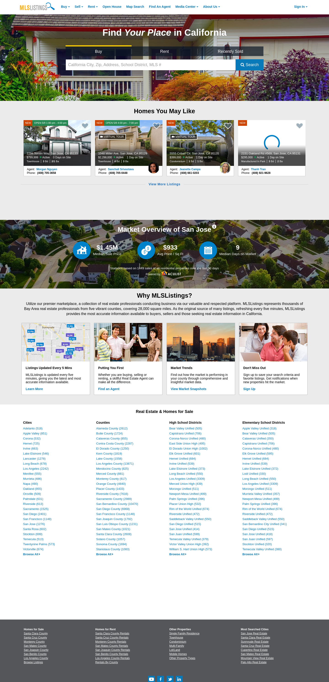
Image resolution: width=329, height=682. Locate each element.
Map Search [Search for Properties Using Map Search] (135, 6)
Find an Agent (108, 389)
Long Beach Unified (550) (186, 473)
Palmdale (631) (33, 499)
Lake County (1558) (109, 458)
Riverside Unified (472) (184, 514)
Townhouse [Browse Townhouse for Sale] (176, 637)
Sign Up (249, 389)
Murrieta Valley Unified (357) (261, 494)
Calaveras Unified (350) (258, 438)
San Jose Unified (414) (184, 529)
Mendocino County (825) (112, 468)
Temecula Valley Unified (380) (262, 549)
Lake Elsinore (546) (36, 453)
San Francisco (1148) (37, 519)
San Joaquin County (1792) (114, 519)
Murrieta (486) (32, 478)
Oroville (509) (32, 494)
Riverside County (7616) (112, 494)
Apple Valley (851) (35, 433)
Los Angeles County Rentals (112, 658)
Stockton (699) (32, 534)
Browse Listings (33, 662)
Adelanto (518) (32, 428)
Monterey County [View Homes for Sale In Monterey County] (34, 641)
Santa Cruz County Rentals (111, 637)
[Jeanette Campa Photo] (225, 166)
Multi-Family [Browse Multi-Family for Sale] (176, 645)
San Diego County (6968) (113, 509)
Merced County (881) (110, 473)
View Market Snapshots (188, 389)
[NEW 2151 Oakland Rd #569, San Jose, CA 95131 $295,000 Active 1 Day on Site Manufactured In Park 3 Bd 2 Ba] (272, 143)
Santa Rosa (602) (34, 529)
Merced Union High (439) (185, 483)
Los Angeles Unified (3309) (187, 478)
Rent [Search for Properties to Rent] (164, 51)
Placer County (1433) (110, 489)
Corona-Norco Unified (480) (187, 438)
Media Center (185, 6)
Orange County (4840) (111, 483)
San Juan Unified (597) (257, 539)
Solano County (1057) (110, 539)
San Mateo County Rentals (111, 645)
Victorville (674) (33, 549)
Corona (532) (32, 438)
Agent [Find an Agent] (160, 6)
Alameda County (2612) (111, 428)
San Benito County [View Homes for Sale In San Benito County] (35, 654)
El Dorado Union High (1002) (188, 448)
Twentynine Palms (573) (39, 544)
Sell (77, 6)
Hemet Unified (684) (182, 458)
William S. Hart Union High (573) (190, 549)
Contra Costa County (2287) (114, 443)
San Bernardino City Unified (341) (264, 524)
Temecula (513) (33, 539)
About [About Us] (210, 6)
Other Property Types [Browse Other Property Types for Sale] (182, 658)
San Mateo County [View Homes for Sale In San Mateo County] (35, 645)
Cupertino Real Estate (254, 650)
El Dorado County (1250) (112, 448)
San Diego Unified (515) (185, 524)
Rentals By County (106, 662)
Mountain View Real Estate (257, 658)
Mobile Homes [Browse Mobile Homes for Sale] (178, 654)
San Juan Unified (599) (184, 534)
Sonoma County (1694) (111, 544)
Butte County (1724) (109, 433)
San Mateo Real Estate (255, 654)
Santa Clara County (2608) (114, 534)
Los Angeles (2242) (36, 468)
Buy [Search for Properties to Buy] (98, 51)
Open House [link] (112, 6)
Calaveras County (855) (111, 438)
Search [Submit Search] (250, 64)
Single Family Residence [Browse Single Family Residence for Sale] (184, 633)
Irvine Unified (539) (181, 463)
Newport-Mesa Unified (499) (188, 494)
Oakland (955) (32, 489)
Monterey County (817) (111, 478)
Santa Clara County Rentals (112, 633)
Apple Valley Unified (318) (259, 428)
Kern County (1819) (109, 453)
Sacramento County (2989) (114, 499)
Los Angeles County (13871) (115, 463)
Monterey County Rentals (110, 641)
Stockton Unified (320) (257, 544)
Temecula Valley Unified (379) (189, 539)
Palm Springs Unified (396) (187, 499)
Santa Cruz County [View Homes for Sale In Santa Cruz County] (35, 637)
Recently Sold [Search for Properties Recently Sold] (230, 51)
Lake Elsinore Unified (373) (187, 468)
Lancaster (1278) (34, 458)
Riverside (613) (33, 504)
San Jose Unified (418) (257, 534)
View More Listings (164, 184)
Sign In (299, 6)
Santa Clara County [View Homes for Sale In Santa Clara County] (36, 633)
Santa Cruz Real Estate (255, 645)
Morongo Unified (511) (184, 489)
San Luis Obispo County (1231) (117, 524)
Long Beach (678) (35, 463)
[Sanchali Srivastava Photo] (153, 166)
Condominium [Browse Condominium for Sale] (177, 641)
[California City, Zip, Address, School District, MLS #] (151, 64)
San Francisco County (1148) (115, 514)
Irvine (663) (30, 448)
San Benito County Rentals (111, 654)
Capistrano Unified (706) (185, 433)
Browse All (31, 554)
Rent (91, 6)
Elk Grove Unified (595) (257, 453)
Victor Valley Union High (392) (189, 544)
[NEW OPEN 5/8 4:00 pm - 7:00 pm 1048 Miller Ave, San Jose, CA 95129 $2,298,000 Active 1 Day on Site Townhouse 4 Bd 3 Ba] (129, 143)
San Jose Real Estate (254, 633)
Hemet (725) (31, 443)
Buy (64, 6)
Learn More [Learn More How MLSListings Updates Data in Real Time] (34, 389)
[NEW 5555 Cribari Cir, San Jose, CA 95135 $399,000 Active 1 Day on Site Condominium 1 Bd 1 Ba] (200, 143)
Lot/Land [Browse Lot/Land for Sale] (174, 650)
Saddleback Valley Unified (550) (190, 519)
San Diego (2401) (34, 514)
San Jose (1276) (34, 524)
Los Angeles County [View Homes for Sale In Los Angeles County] (36, 658)
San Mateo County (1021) (113, 529)
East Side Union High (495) (187, 443)
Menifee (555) (32, 473)
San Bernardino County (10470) (117, 504)
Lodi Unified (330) (254, 473)
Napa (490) (30, 483)
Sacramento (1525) (35, 509)
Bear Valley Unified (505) (185, 428)
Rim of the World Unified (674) (189, 509)
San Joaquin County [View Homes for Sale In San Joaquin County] (36, 650)
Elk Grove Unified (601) (184, 453)
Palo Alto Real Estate (254, 662)
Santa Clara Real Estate (255, 637)
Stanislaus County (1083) (113, 549)
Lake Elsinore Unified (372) (260, 468)
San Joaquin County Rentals (112, 650)
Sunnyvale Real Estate (254, 641)
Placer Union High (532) (185, 504)
